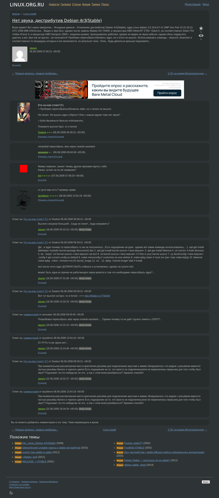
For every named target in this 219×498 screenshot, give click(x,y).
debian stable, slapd (135, 465)
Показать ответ (46, 157)
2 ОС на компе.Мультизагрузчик (186, 73)
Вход (206, 4)
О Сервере (14, 482)
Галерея (66, 4)
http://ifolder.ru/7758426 (97, 296)
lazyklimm (43, 195)
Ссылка (16, 65)
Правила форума (29, 482)
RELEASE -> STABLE (34, 461)
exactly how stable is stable (37, 452)
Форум (86, 4)
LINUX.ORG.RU (27, 4)
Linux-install (29, 14)
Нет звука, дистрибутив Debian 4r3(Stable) (57, 20)
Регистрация (193, 4)
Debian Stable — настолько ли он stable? (147, 460)
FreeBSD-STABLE (134, 447)
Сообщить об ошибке (19, 484)
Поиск (105, 4)
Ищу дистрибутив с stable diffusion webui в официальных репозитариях (164, 452)
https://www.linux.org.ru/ (20, 487)
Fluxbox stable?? (133, 443)
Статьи (76, 4)
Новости (54, 4)
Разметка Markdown (48, 482)
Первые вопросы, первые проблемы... (36, 73)
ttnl (39, 175)
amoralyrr (43, 152)
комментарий (31, 314)
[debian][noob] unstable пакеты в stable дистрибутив (51, 447)
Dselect (42, 132)
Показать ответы (46, 136)
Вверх (206, 482)
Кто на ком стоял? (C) (36, 219)
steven (33, 48)
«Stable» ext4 (29, 457)
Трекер (96, 4)
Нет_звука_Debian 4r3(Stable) (39, 443)
